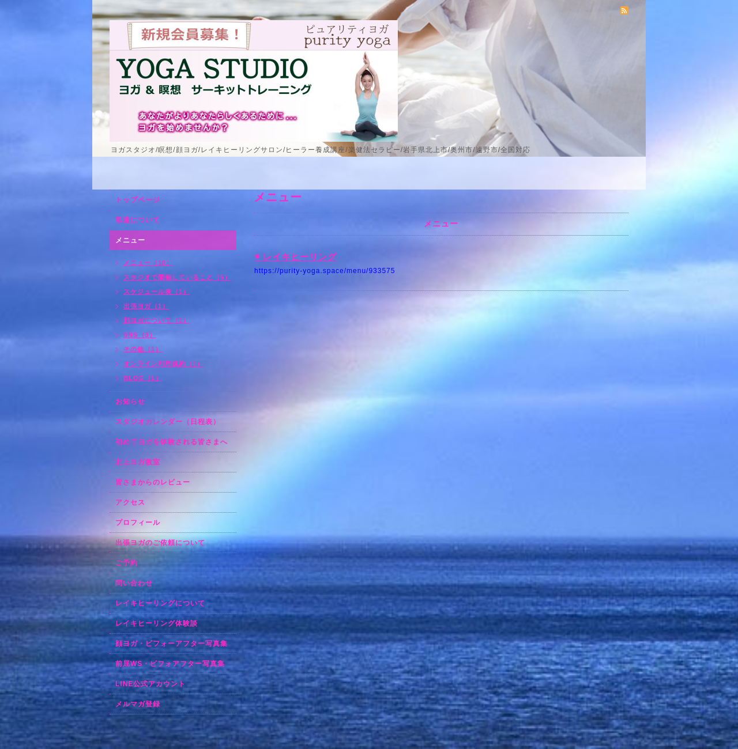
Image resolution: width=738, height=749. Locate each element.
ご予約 (126, 563)
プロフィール (137, 523)
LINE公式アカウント (150, 684)
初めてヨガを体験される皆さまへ (171, 442)
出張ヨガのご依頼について (160, 543)
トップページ (137, 200)
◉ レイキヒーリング (296, 257)
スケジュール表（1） (156, 291)
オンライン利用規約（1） (163, 363)
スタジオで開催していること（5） (177, 277)
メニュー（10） (148, 262)
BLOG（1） (142, 377)
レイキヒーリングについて (160, 603)
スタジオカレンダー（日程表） (167, 422)
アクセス (130, 502)
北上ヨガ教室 (137, 462)
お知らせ (130, 402)
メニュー (130, 240)
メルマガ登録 (137, 704)
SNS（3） (139, 334)
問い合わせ (134, 583)
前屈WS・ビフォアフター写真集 (170, 664)
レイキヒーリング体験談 (156, 623)
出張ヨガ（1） (146, 305)
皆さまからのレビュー (152, 482)
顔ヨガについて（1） (156, 320)
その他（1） (142, 349)
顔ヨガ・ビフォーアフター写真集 (171, 644)
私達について (137, 220)
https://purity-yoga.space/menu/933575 (324, 271)
